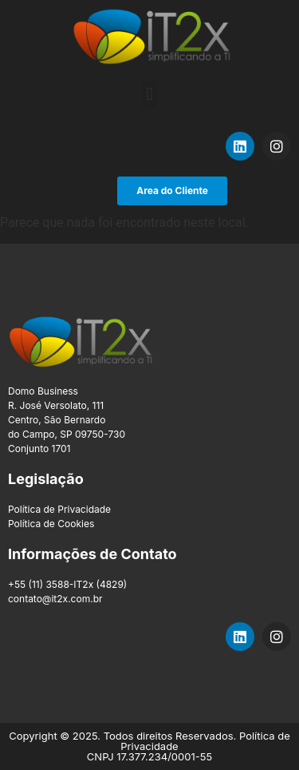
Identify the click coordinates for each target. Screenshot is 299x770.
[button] (149, 94)
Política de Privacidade (59, 509)
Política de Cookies (51, 524)
